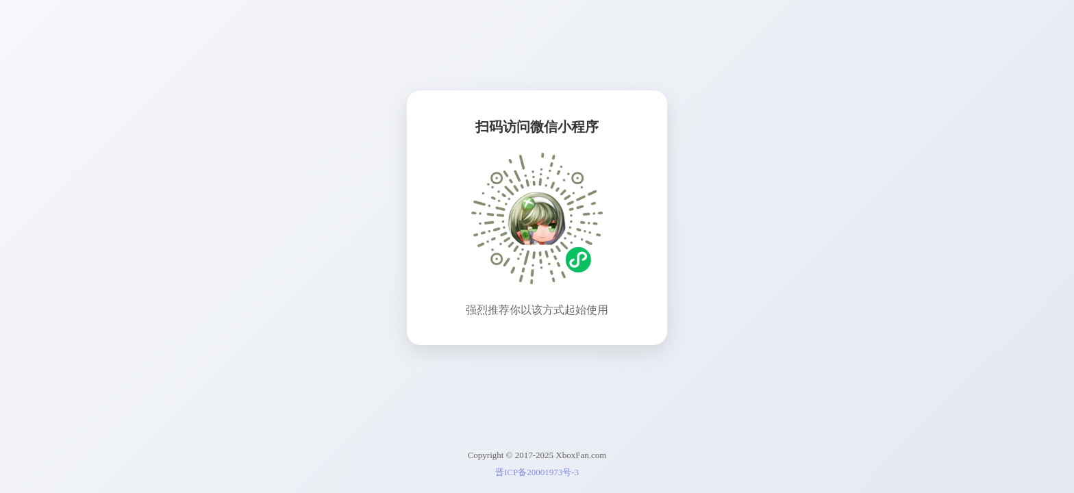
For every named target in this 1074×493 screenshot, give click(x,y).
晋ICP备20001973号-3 (537, 472)
